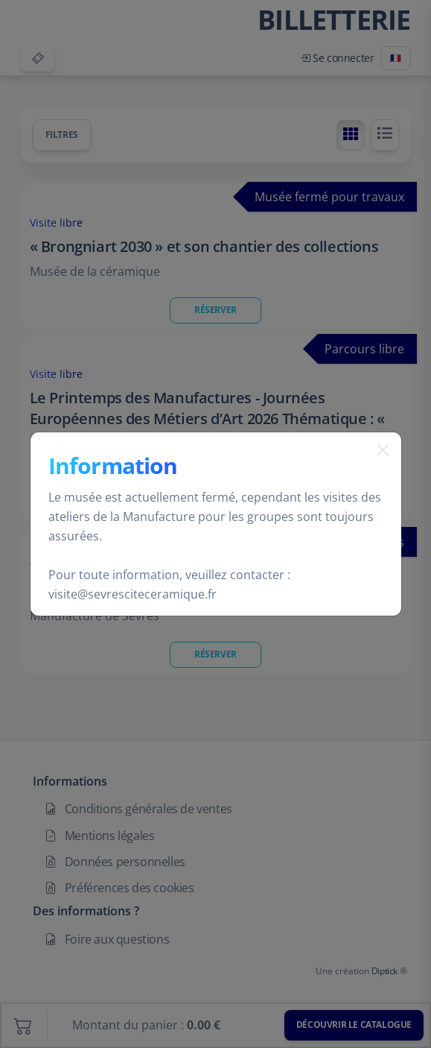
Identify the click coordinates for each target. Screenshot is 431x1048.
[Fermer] (377, 469)
